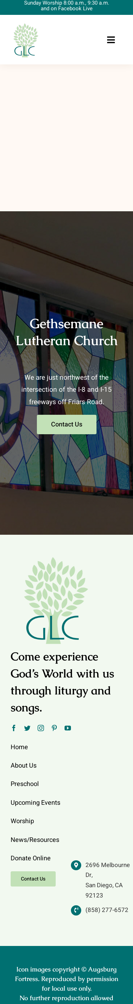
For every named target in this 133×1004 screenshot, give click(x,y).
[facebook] (14, 728)
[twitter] (27, 728)
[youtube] (68, 728)
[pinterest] (54, 728)
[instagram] (41, 728)
